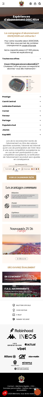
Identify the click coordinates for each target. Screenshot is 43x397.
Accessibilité (21, 390)
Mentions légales (22, 386)
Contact (10, 386)
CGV (32, 386)
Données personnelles (12, 388)
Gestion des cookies (30, 388)
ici (32, 52)
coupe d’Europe (29, 45)
